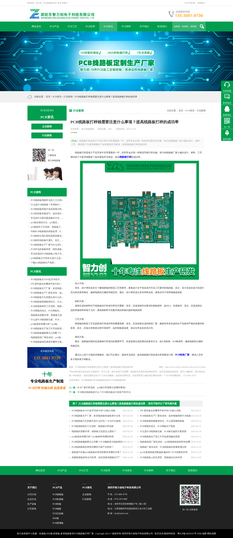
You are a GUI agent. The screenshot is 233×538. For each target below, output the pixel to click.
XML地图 (202, 533)
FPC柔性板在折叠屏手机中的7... (46, 284)
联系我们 (201, 3)
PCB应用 (90, 26)
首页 (48, 96)
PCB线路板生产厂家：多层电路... (47, 288)
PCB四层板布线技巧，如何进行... (47, 213)
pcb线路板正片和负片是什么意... (46, 258)
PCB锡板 (57, 509)
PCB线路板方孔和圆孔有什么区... (47, 297)
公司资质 (31, 509)
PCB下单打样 (190, 3)
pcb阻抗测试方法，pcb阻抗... (45, 222)
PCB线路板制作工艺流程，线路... (47, 306)
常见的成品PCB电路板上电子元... (47, 253)
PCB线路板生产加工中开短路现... (47, 328)
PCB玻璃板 (58, 523)
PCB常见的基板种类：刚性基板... (47, 249)
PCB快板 (57, 504)
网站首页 (36, 26)
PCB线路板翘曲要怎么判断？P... (46, 333)
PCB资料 (126, 26)
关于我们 (144, 26)
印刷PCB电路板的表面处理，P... (46, 231)
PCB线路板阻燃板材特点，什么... (47, 302)
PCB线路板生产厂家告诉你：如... (47, 293)
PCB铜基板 (58, 494)
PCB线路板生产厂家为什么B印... (47, 245)
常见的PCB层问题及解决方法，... (47, 218)
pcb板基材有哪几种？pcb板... (45, 324)
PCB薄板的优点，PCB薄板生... (46, 310)
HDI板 (56, 518)
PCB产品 (54, 26)
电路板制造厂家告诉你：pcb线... (46, 337)
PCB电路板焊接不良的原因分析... (47, 209)
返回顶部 (227, 139)
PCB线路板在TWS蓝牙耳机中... (46, 279)
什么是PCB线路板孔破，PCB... (46, 319)
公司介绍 (31, 494)
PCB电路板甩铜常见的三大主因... (47, 200)
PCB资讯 (108, 26)
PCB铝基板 (58, 499)
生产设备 (31, 504)
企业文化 (31, 499)
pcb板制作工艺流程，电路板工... (46, 227)
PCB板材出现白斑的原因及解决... (47, 236)
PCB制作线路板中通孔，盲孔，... (47, 240)
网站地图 (211, 533)
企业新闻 (47, 126)
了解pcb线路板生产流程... (43, 262)
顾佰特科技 (169, 533)
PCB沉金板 (58, 513)
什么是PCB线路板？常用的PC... (46, 204)
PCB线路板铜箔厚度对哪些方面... (47, 342)
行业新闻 (68, 96)
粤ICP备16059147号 (186, 533)
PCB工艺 (72, 26)
